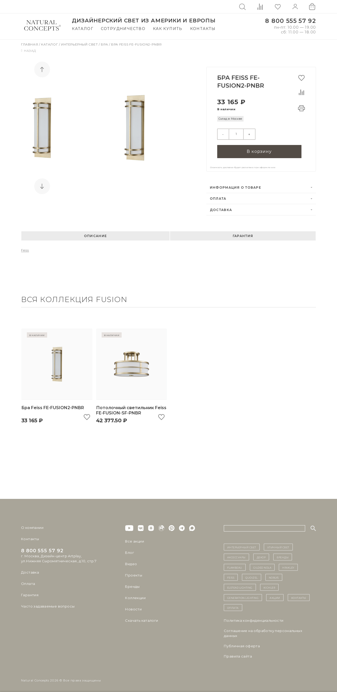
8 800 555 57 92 (290, 21)
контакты (298, 596)
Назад (28, 51)
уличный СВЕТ (278, 545)
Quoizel (251, 576)
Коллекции (135, 596)
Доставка (221, 208)
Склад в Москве (230, 119)
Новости (133, 607)
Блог (129, 551)
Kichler (269, 586)
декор (261, 555)
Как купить (167, 28)
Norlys (274, 576)
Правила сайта (238, 654)
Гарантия (243, 234)
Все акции (134, 539)
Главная (30, 44)
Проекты (133, 573)
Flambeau (234, 565)
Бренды (132, 585)
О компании (32, 526)
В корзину (259, 149)
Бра (105, 44)
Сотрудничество (123, 28)
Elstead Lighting (239, 586)
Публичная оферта (242, 644)
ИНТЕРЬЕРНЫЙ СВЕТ (241, 545)
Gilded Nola (262, 565)
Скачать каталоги (141, 618)
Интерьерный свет (80, 44)
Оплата (218, 197)
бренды (283, 555)
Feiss (25, 248)
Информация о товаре (235, 186)
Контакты (203, 28)
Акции (275, 596)
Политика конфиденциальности (254, 618)
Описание (95, 234)
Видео (131, 562)
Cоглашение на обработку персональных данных (263, 631)
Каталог (82, 28)
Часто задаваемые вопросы (48, 604)
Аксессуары (236, 555)
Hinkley (288, 565)
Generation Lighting (243, 596)
